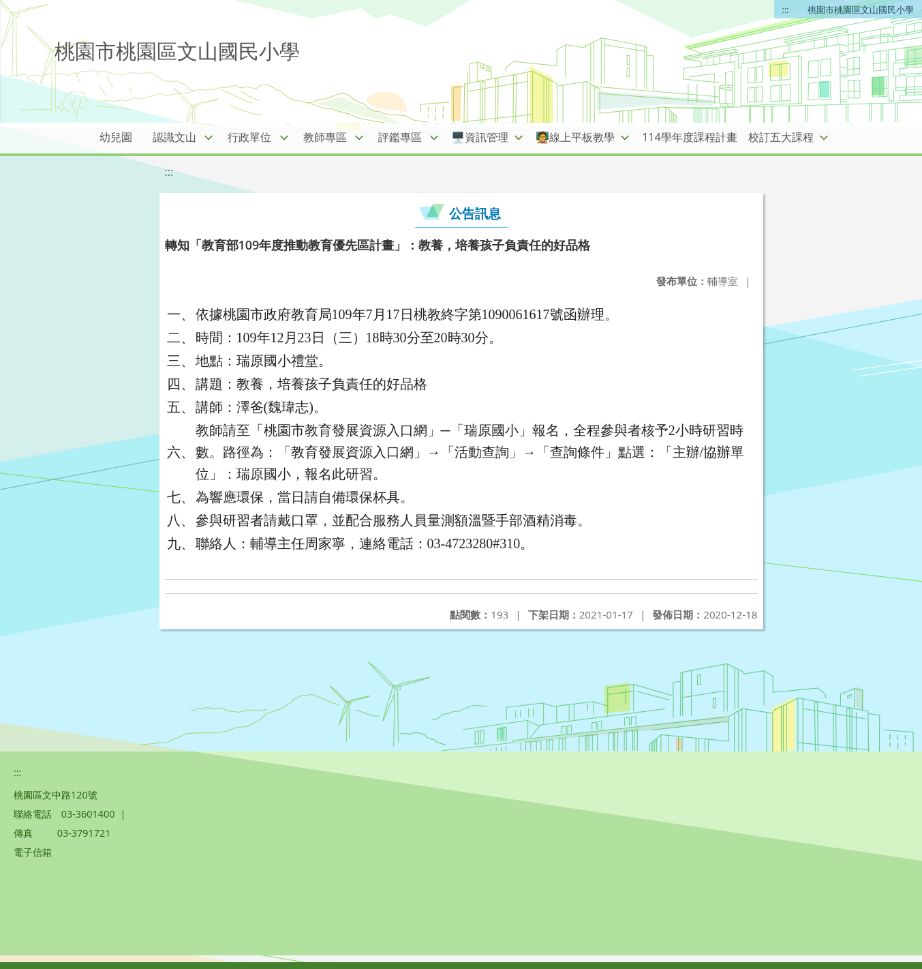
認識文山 (174, 137)
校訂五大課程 (781, 137)
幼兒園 (115, 137)
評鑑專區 (400, 137)
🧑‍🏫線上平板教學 (575, 137)
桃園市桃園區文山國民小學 (861, 9)
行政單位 (249, 137)
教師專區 (325, 137)
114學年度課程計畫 (689, 137)
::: (785, 9)
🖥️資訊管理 (479, 137)
